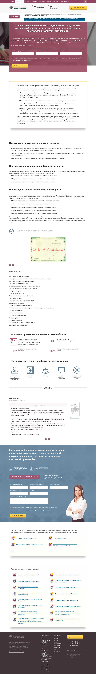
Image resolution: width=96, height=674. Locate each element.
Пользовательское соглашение (16, 649)
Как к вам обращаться (18, 51)
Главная (12, 1)
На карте (72, 656)
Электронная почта (41, 51)
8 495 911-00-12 (75, 642)
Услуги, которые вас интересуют (18, 496)
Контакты (55, 1)
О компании (34, 1)
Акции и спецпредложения (58, 643)
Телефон (62, 51)
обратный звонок (43, 466)
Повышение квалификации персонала (35, 15)
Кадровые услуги (45, 669)
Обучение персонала (20, 400)
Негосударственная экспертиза (46, 659)
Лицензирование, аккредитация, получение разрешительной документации (45, 643)
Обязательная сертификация (44, 649)
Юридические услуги (46, 664)
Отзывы (49, 1)
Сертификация (44, 647)
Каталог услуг (20, 1)
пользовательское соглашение (41, 58)
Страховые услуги (45, 671)
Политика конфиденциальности (16, 651)
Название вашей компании (36, 484)
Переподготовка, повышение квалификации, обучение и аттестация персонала (57, 14)
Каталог (56, 640)
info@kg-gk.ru (73, 650)
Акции (27, 1)
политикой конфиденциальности (34, 510)
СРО (42, 638)
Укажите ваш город (54, 484)
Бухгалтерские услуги (46, 667)
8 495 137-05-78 (38, 6)
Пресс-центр (42, 1)
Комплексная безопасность (44, 662)
